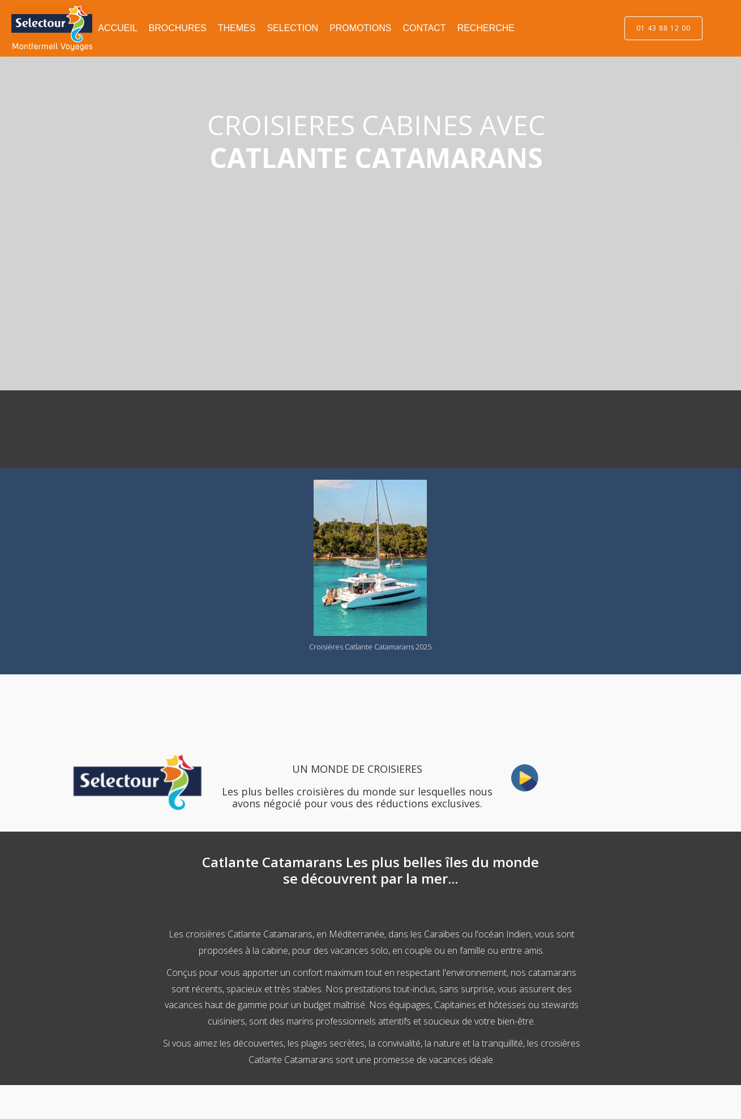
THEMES (237, 28)
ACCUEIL (117, 28)
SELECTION (292, 28)
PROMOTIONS (360, 28)
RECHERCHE (486, 28)
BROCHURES (178, 28)
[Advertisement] (167, 427)
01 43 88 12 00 (663, 28)
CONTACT (424, 28)
